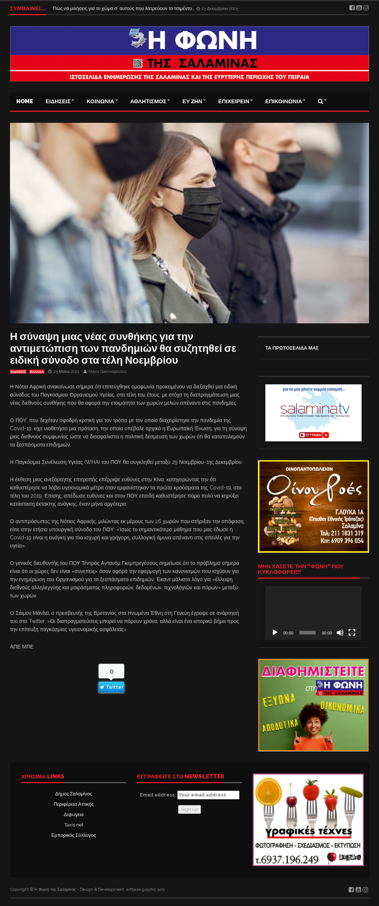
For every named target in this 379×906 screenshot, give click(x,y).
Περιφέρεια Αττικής (74, 804)
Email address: (189, 795)
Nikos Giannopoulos (107, 371)
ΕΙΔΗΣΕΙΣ (58, 101)
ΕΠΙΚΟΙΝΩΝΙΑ (283, 101)
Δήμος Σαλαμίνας (73, 793)
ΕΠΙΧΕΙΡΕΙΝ (233, 101)
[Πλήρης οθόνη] (352, 632)
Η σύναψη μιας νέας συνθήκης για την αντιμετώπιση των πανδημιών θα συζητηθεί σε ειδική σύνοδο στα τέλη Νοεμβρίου (123, 348)
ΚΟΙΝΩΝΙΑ (100, 101)
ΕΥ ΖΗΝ (192, 101)
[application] (313, 613)
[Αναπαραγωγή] (275, 632)
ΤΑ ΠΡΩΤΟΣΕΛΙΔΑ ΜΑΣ (292, 348)
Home (24, 101)
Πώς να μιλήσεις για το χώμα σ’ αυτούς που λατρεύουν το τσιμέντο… (124, 8)
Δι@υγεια (73, 814)
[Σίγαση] (340, 632)
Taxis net (73, 825)
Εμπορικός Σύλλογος (73, 835)
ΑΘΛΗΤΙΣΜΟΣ (148, 101)
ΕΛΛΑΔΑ (37, 372)
